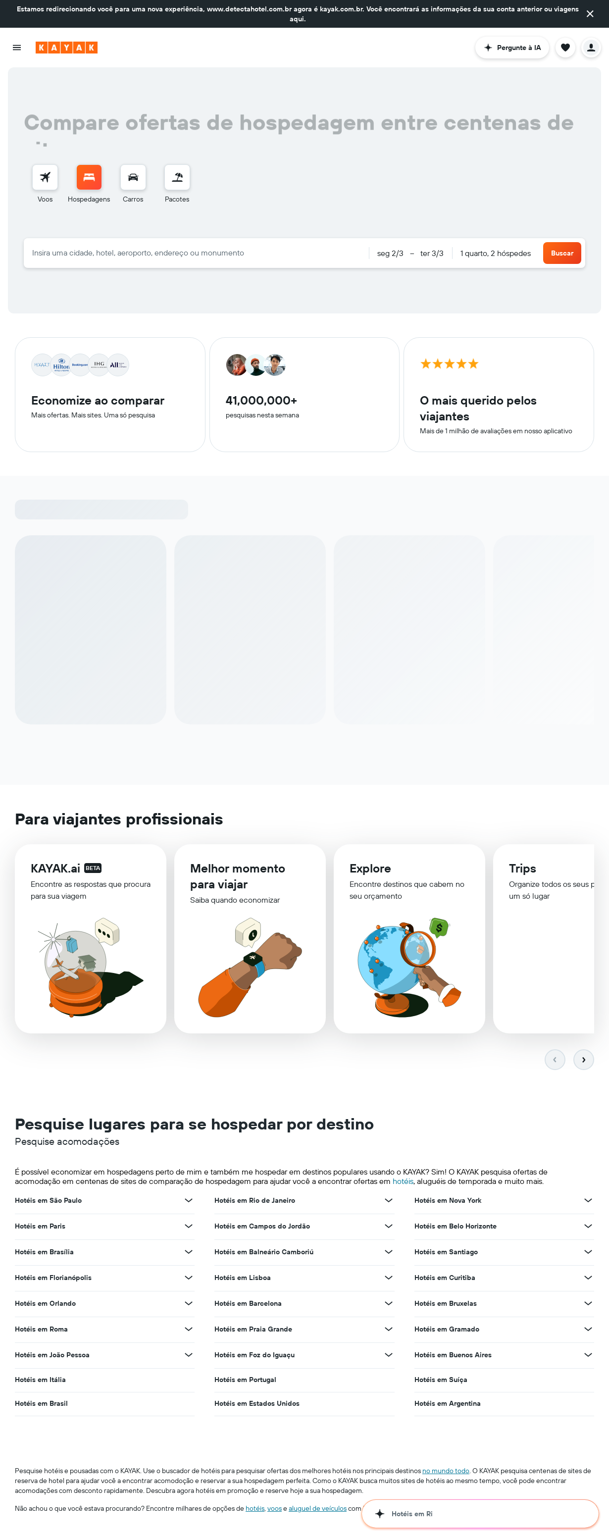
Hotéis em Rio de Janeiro (254, 1202)
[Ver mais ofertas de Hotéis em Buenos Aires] (588, 1357)
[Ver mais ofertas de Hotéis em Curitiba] (588, 1279)
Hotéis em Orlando (45, 1305)
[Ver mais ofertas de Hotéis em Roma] (189, 1331)
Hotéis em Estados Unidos (257, 1405)
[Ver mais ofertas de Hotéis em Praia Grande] (389, 1331)
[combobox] (196, 252)
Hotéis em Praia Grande (253, 1331)
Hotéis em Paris (40, 1228)
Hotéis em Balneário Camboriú (263, 1253)
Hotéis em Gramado (446, 1331)
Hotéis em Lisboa (242, 1279)
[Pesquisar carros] (133, 177)
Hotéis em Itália (40, 1381)
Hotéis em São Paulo (48, 1202)
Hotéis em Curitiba (444, 1279)
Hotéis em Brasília (44, 1253)
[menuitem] (45, 184)
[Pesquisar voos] (45, 177)
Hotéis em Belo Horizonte (455, 1228)
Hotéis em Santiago (446, 1253)
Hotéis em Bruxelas (445, 1305)
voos (274, 1510)
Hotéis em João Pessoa (52, 1356)
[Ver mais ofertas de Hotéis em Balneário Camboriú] (389, 1254)
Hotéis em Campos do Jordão (262, 1228)
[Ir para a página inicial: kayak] (67, 47)
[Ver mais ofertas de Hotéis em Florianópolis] (189, 1279)
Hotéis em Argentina (447, 1405)
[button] (590, 14)
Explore (370, 874)
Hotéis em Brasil (41, 1405)
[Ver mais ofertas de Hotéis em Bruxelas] (588, 1305)
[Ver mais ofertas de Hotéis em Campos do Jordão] (389, 1228)
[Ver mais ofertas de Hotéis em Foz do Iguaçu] (389, 1357)
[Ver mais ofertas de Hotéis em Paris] (189, 1228)
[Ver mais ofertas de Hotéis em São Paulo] (189, 1202)
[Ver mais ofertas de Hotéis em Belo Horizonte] (588, 1228)
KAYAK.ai (55, 872)
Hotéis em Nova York (447, 1202)
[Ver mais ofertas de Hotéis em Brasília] (189, 1254)
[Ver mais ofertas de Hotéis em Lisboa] (389, 1279)
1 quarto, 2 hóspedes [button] (495, 253)
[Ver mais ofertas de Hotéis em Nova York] (588, 1202)
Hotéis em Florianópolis (53, 1279)
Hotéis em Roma (41, 1331)
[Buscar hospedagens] (89, 177)
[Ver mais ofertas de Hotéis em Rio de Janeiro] (389, 1202)
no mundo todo (445, 1472)
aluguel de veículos (318, 1510)
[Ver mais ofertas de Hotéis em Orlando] (189, 1305)
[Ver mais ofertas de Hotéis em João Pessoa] (189, 1357)
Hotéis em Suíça (440, 1381)
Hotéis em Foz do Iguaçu (254, 1356)
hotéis (403, 1183)
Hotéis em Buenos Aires (453, 1356)
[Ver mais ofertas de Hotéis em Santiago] (588, 1254)
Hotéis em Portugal (245, 1381)
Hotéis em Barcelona (248, 1305)
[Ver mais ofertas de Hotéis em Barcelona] (389, 1305)
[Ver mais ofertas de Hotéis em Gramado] (588, 1331)
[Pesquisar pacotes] (177, 177)
